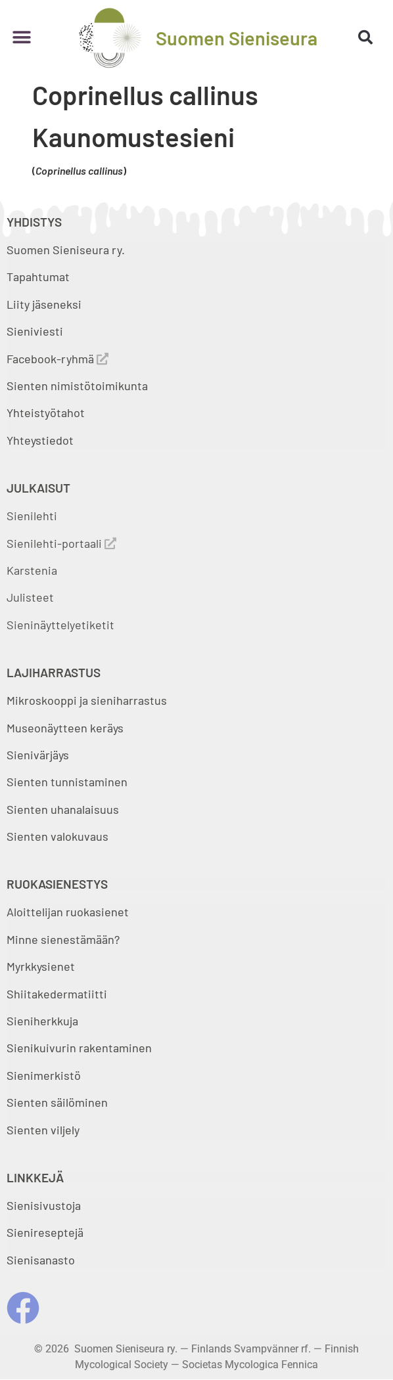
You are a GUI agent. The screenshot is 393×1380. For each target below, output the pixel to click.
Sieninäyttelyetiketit (60, 624)
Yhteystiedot (40, 440)
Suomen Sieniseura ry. (66, 249)
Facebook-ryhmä (57, 358)
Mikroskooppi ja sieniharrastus (87, 700)
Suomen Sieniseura (236, 37)
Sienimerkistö (44, 1075)
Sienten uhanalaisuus (63, 809)
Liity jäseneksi (44, 304)
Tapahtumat (38, 276)
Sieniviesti (36, 331)
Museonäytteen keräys (65, 728)
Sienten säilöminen (57, 1102)
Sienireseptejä (45, 1232)
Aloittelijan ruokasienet (68, 911)
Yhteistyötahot (46, 412)
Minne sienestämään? (63, 939)
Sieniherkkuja (42, 1020)
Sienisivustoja (44, 1205)
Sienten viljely (43, 1130)
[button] (21, 38)
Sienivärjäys (38, 754)
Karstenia (32, 570)
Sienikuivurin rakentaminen (79, 1047)
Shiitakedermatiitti (57, 994)
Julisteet (30, 597)
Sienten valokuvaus (57, 836)
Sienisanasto (41, 1260)
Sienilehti (32, 515)
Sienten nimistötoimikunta (77, 385)
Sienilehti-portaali (61, 543)
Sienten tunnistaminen (67, 781)
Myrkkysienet (41, 966)
